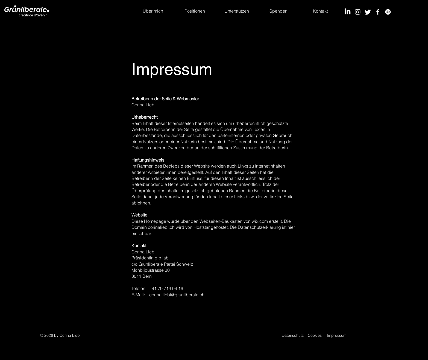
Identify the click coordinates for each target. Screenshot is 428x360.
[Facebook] (378, 12)
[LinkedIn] (347, 12)
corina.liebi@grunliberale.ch (176, 294)
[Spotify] (388, 12)
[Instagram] (357, 12)
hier (291, 227)
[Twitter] (367, 12)
